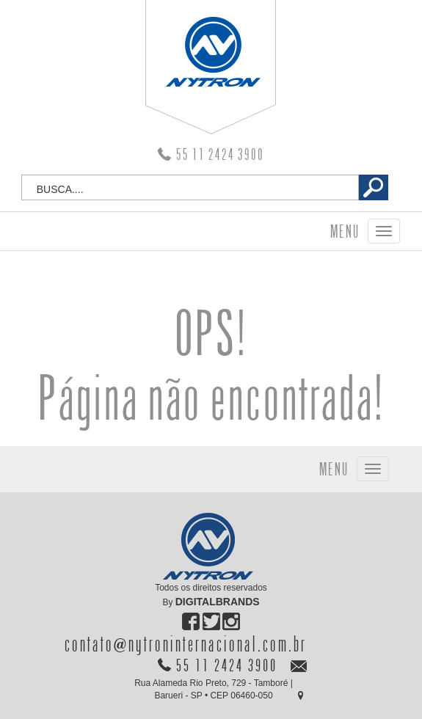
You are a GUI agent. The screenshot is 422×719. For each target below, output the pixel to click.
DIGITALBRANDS (217, 601)
